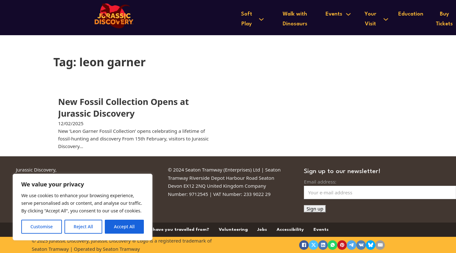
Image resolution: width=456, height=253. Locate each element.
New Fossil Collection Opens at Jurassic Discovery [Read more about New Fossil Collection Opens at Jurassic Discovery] (123, 108)
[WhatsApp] (332, 245)
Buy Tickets (444, 19)
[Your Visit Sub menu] (386, 19)
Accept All (124, 227)
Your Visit (370, 19)
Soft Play (246, 19)
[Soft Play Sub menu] (261, 19)
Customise (41, 227)
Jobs (262, 229)
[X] (313, 245)
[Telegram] (351, 245)
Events (333, 14)
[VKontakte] (361, 245)
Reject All (83, 227)
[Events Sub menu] (348, 14)
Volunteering (233, 229)
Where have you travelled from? (173, 229)
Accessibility (290, 229)
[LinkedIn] (323, 245)
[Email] (380, 245)
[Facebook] (304, 245)
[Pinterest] (342, 245)
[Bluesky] (370, 245)
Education (410, 14)
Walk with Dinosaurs (295, 19)
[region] (82, 207)
